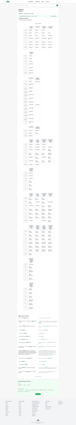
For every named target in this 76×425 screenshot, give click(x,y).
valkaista (20, 391)
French (20, 405)
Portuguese (7, 411)
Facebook (61, 402)
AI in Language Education (36, 402)
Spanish (7, 407)
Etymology (37, 1)
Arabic (7, 405)
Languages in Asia (35, 407)
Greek (7, 402)
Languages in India (35, 405)
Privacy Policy (47, 409)
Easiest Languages (35, 410)
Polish (20, 414)
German (7, 414)
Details (32, 13)
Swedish (20, 411)
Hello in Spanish (34, 409)
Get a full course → (54, 16)
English (7, 409)
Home (46, 402)
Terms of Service (48, 407)
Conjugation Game (48, 406)
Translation (39, 23)
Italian (20, 406)
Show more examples (38, 376)
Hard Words (34, 411)
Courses (47, 1)
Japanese (7, 406)
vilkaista (27, 391)
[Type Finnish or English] (38, 5)
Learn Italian (34, 414)
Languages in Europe (35, 406)
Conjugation (30, 1)
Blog (43, 1)
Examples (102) (27, 13)
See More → (34, 415)
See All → (7, 415)
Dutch (6, 410)
